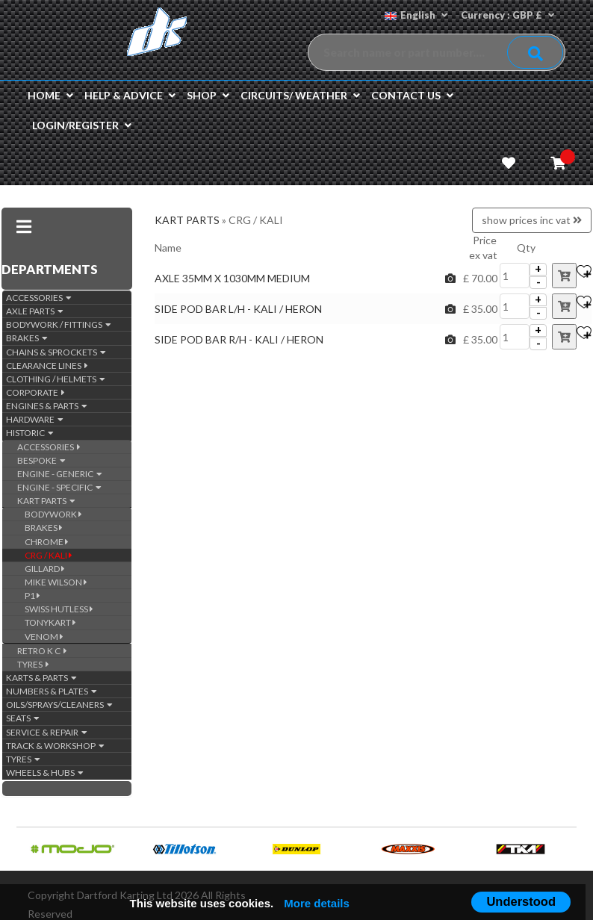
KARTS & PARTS (41, 677)
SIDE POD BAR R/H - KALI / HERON (240, 339)
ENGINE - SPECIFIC (59, 487)
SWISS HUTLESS (59, 609)
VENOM (44, 636)
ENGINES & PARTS (46, 405)
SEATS (23, 718)
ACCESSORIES (39, 297)
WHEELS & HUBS (45, 772)
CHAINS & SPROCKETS (56, 352)
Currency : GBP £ (507, 15)
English (416, 15)
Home (50, 95)
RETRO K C (42, 650)
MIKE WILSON (56, 582)
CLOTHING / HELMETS (55, 379)
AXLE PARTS (34, 311)
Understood (521, 901)
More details (317, 903)
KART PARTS (46, 500)
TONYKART (50, 622)
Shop (208, 95)
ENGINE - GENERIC (59, 473)
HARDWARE (34, 419)
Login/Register (81, 125)
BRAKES (27, 338)
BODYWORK (53, 514)
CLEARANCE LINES (47, 365)
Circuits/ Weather (300, 95)
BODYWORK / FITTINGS (58, 324)
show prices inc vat (532, 220)
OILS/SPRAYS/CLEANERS (59, 704)
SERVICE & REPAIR (46, 732)
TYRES (33, 664)
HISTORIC (30, 432)
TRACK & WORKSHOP (55, 745)
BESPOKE (41, 460)
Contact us (412, 95)
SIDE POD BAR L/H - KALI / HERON (238, 308)
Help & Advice (130, 95)
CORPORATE (35, 392)
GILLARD (45, 568)
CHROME (47, 541)
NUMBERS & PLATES (51, 691)
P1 (32, 595)
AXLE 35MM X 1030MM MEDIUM (232, 278)
